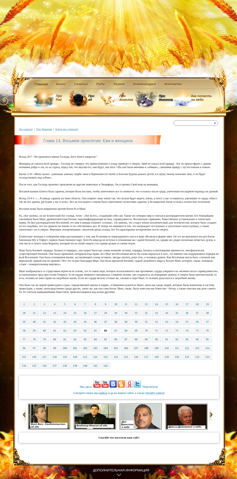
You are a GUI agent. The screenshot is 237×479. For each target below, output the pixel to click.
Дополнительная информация (121, 470)
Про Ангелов (126, 97)
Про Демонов (44, 129)
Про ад (91, 97)
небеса (103, 393)
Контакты (173, 84)
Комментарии (144, 84)
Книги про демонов (67, 129)
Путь (100, 84)
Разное (119, 84)
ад (111, 393)
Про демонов (166, 97)
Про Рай (59, 97)
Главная (41, 84)
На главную (26, 129)
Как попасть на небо (201, 97)
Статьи (81, 84)
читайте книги (154, 393)
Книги (61, 84)
